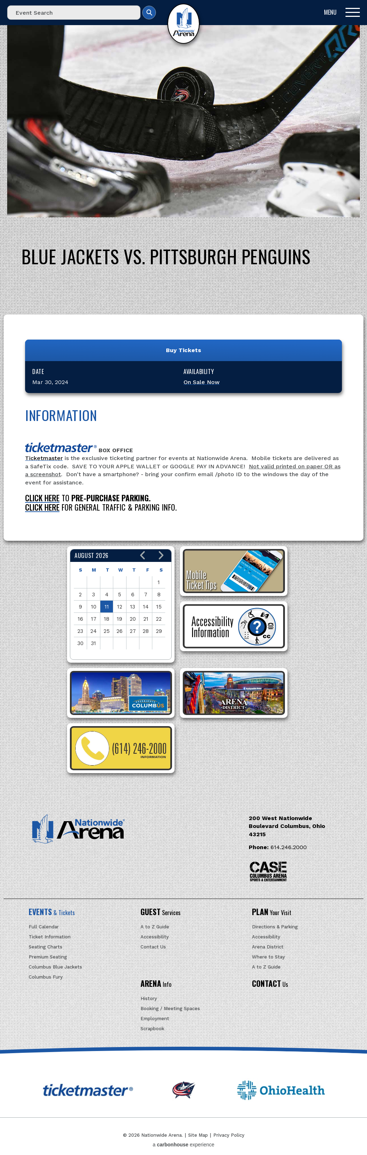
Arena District (267, 947)
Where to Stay (268, 957)
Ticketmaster (44, 458)
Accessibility (154, 936)
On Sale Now (202, 382)
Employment (154, 1018)
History (148, 998)
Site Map (198, 1135)
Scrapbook (152, 1028)
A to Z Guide (154, 926)
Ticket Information (50, 936)
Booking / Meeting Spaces (170, 1008)
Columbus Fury (46, 977)
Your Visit (271, 912)
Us (270, 984)
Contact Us (153, 947)
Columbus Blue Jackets (55, 967)
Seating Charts (45, 947)
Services (160, 912)
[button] (142, 555)
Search (149, 12)
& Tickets (52, 912)
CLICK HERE (42, 497)
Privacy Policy (228, 1135)
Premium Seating (48, 957)
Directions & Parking (275, 926)
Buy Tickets (183, 350)
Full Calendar (44, 926)
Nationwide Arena (183, 23)
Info (155, 984)
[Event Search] (73, 12)
